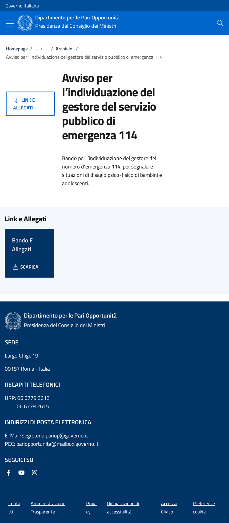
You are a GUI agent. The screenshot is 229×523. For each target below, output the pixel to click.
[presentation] (220, 23)
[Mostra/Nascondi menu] (10, 23)
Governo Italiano (22, 5)
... (36, 48)
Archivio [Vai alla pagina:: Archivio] (64, 48)
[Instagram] (36, 473)
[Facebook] (9, 473)
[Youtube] (22, 473)
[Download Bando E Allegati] (25, 266)
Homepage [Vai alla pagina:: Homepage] (17, 48)
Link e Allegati (24, 103)
